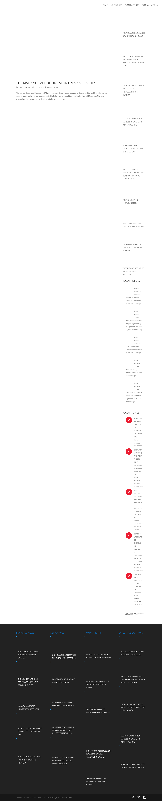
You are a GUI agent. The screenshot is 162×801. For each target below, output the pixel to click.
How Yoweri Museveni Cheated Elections (133, 297)
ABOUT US (116, 5)
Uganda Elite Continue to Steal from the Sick (134, 346)
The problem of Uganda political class (133, 369)
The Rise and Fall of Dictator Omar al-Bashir (55, 83)
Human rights (52, 87)
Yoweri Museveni (26, 87)
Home (104, 5)
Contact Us (132, 5)
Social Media (150, 5)
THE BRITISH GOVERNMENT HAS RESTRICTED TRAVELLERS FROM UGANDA (138, 502)
